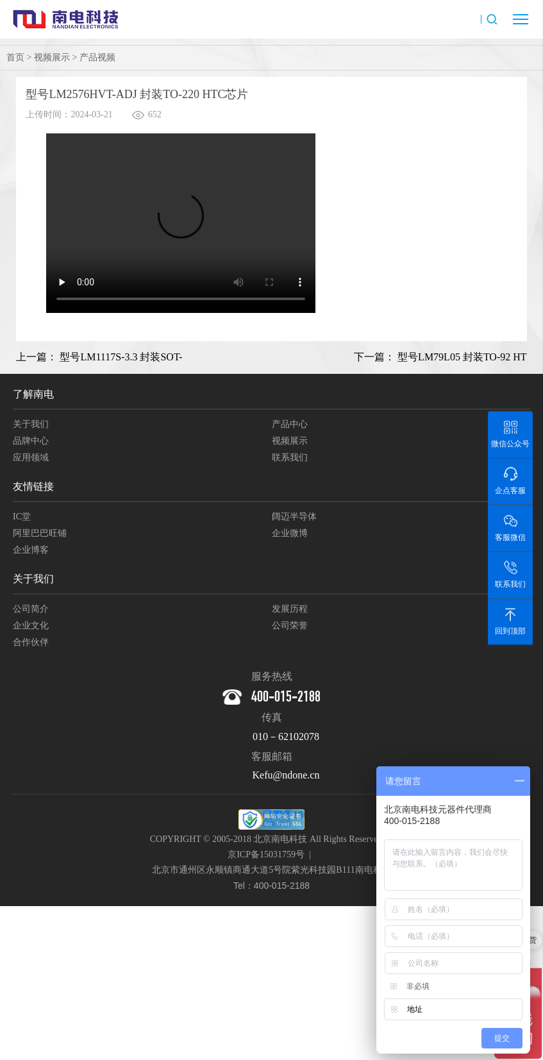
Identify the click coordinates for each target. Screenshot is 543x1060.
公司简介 (31, 609)
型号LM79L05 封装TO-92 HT (461, 356)
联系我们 (290, 457)
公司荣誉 (290, 625)
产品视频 (97, 57)
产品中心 (290, 424)
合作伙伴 (31, 642)
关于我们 (31, 424)
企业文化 (31, 625)
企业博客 (31, 550)
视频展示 (52, 57)
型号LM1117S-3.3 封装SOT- (121, 356)
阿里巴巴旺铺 (40, 533)
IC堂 (22, 516)
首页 (15, 57)
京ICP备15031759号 (266, 854)
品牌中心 (31, 441)
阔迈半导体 (294, 516)
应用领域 (31, 457)
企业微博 (290, 533)
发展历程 (290, 609)
